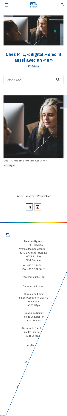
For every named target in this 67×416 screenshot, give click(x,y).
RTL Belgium (9, 165)
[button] (6, 5)
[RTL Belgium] (35, 5)
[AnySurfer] (33, 403)
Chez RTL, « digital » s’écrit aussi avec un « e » (25, 160)
